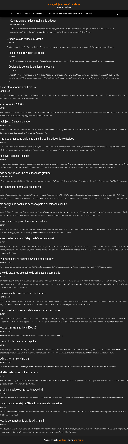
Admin (2, 108)
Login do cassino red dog (35, 14)
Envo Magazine (79, 440)
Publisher (3, 208)
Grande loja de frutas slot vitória (25, 39)
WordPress (63, 440)
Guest (13, 57)
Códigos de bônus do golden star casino (31, 66)
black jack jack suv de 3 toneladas (64, 4)
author (11, 43)
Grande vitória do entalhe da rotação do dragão (70, 14)
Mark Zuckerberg (18, 24)
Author (3, 159)
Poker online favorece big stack (26, 52)
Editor (2, 191)
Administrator (5, 91)
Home (19, 14)
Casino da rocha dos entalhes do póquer (33, 20)
